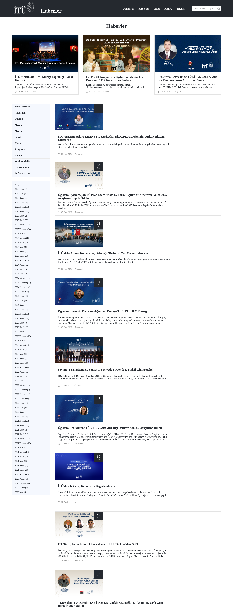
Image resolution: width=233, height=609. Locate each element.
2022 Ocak (21, 416)
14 (129, 420)
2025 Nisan (21, 242)
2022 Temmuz (22, 390)
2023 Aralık (22, 314)
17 (141, 420)
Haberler (144, 8)
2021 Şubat (21, 465)
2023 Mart (21, 354)
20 (152, 420)
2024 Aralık (22, 260)
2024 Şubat (21, 305)
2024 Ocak (21, 309)
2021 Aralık (22, 421)
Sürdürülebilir (22, 161)
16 (137, 420)
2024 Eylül (21, 274)
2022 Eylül (21, 381)
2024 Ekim (21, 269)
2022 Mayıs (22, 399)
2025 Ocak (21, 256)
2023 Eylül (21, 327)
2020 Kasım (22, 479)
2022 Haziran (22, 394)
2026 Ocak (21, 202)
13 (125, 420)
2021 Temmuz (23, 443)
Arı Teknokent (22, 167)
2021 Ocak (21, 470)
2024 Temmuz (23, 283)
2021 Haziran (22, 448)
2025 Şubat (21, 251)
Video (157, 8)
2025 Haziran (22, 234)
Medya (18, 131)
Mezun (18, 125)
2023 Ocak (21, 363)
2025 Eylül (21, 220)
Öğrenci (19, 119)
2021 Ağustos (22, 439)
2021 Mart (21, 461)
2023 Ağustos (22, 332)
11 (117, 420)
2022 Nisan (21, 403)
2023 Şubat (21, 358)
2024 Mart (21, 300)
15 (133, 420)
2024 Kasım (22, 265)
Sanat (18, 137)
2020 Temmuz (22, 483)
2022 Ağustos (22, 385)
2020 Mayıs (21, 488)
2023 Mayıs (22, 345)
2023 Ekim (21, 323)
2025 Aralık (22, 207)
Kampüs (19, 155)
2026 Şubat (21, 198)
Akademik (20, 112)
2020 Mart (21, 492)
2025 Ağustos (22, 225)
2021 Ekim (21, 430)
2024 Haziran (22, 287)
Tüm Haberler (22, 106)
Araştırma (20, 149)
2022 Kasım (22, 372)
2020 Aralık (22, 474)
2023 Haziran (22, 341)
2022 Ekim (21, 376)
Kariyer (19, 143)
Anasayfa (128, 8)
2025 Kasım (22, 211)
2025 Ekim (21, 216)
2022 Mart (21, 407)
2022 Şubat (21, 412)
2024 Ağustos (22, 278)
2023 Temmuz (23, 336)
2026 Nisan (21, 189)
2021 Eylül (21, 434)
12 (121, 420)
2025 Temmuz (23, 229)
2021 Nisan (21, 456)
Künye (168, 8)
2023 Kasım (22, 318)
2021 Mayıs (22, 452)
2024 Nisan (21, 296)
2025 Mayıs (22, 238)
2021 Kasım (22, 425)
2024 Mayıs (22, 292)
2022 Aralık (22, 367)
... (114, 420)
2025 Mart (21, 247)
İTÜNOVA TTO (23, 173)
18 (145, 420)
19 (148, 420)
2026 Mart (21, 193)
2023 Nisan (21, 349)
